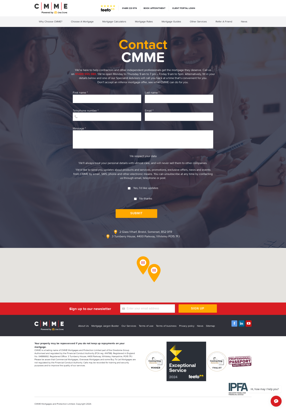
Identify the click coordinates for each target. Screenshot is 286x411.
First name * (107, 97)
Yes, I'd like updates (143, 186)
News (244, 21)
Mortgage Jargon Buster (105, 325)
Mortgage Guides (171, 21)
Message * (143, 138)
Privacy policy (186, 325)
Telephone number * (107, 115)
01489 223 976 (129, 8)
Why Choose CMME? (50, 21)
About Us (83, 325)
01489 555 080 (85, 74)
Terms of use (146, 325)
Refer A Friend (224, 21)
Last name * (179, 97)
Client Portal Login (183, 8)
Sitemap (210, 325)
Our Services (128, 325)
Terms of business (166, 325)
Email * (179, 115)
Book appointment (154, 8)
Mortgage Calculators (114, 21)
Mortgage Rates (144, 21)
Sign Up (197, 308)
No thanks (143, 197)
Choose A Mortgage (82, 21)
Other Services (198, 21)
